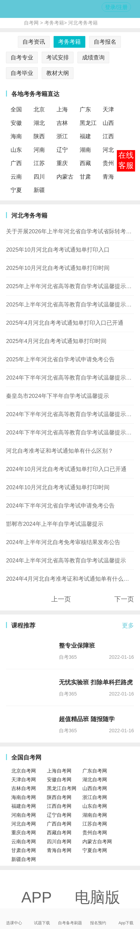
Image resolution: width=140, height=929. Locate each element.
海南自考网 (23, 797)
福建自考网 (23, 806)
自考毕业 (22, 73)
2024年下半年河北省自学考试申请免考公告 (60, 505)
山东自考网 (94, 806)
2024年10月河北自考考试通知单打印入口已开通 (66, 469)
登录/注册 (116, 7)
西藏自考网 (59, 832)
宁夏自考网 (94, 850)
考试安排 (57, 57)
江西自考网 (59, 806)
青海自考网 (59, 850)
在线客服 (126, 160)
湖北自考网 (94, 779)
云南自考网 (23, 841)
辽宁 (62, 150)
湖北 (39, 123)
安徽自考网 (59, 779)
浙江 (62, 136)
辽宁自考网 (59, 815)
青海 (108, 177)
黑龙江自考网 (61, 788)
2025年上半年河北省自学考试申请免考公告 (60, 359)
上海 (62, 109)
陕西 (39, 136)
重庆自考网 (23, 832)
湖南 (85, 150)
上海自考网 (59, 771)
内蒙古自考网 (97, 841)
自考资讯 (33, 42)
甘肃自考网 (23, 850)
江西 (108, 136)
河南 (39, 150)
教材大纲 (57, 73)
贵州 (108, 163)
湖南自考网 (94, 815)
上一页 (61, 599)
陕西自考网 (59, 797)
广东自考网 (94, 771)
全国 (16, 109)
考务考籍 (54, 23)
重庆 (62, 163)
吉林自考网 (23, 788)
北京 (39, 109)
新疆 (39, 190)
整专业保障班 (77, 645)
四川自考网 (59, 841)
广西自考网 (59, 824)
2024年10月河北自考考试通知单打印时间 (58, 487)
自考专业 (22, 57)
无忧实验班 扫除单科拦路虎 (96, 682)
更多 (128, 625)
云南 (16, 177)
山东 (16, 150)
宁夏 (16, 190)
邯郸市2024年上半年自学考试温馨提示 (54, 524)
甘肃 (85, 177)
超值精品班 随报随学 (87, 719)
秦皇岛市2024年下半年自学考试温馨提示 (57, 396)
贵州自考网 (94, 832)
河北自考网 (23, 824)
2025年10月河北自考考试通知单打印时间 (58, 268)
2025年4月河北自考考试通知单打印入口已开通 (64, 323)
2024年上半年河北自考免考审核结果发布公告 (63, 542)
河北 (108, 150)
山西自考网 (94, 788)
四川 (39, 177)
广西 (16, 163)
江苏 (39, 163)
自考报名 (105, 42)
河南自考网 (23, 815)
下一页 (124, 599)
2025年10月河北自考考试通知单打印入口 (58, 249)
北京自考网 (23, 771)
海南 (16, 136)
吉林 (62, 123)
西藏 (85, 163)
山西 (108, 123)
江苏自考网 (94, 824)
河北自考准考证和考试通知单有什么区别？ (59, 451)
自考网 (31, 23)
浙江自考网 (94, 797)
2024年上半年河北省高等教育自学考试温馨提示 (66, 560)
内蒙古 (65, 177)
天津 (108, 109)
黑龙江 (88, 123)
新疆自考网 (23, 859)
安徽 (16, 123)
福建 (85, 136)
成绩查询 (93, 57)
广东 (85, 109)
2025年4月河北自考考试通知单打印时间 (56, 341)
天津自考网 (23, 779)
